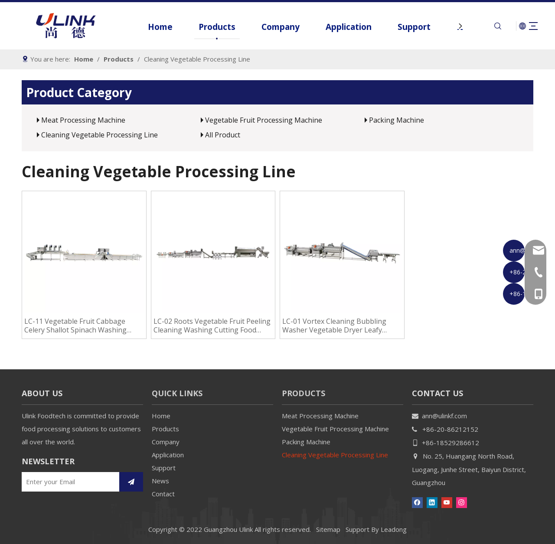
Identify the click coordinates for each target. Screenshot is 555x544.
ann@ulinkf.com (444, 415)
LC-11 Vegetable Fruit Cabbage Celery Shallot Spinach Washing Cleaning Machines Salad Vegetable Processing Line (82, 325)
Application (337, 27)
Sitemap (328, 529)
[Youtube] (446, 501)
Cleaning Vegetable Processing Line (99, 135)
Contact (163, 493)
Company (269, 27)
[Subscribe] (131, 482)
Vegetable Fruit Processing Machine (263, 120)
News (160, 480)
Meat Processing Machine (83, 120)
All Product (222, 135)
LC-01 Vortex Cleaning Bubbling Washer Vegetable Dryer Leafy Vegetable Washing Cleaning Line (337, 325)
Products (205, 27)
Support (402, 27)
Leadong (394, 529)
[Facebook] (417, 501)
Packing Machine (396, 120)
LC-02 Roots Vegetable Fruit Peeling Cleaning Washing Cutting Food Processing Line (212, 325)
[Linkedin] (432, 501)
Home (148, 27)
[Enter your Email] (68, 482)
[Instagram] (461, 501)
